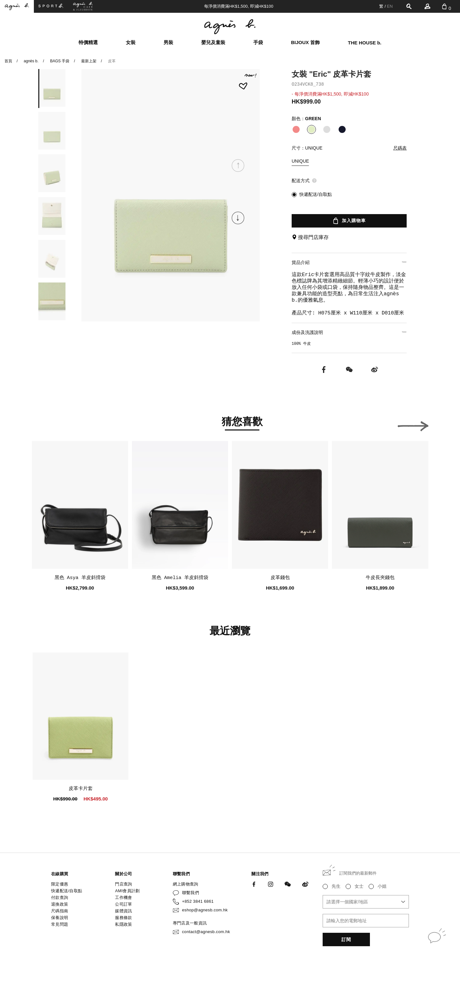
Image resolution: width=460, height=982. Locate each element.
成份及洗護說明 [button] (349, 332)
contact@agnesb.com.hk (206, 931)
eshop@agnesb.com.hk (205, 910)
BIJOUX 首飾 (305, 42)
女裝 (130, 42)
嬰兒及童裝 (213, 42)
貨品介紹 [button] (349, 262)
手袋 (258, 42)
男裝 (168, 42)
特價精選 (88, 42)
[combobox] (366, 902)
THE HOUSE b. (364, 42)
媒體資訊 (123, 911)
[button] (238, 218)
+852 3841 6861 (198, 901)
